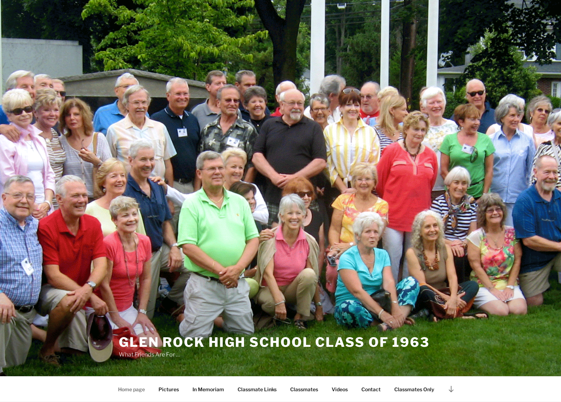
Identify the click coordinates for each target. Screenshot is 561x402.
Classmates (304, 389)
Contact (371, 389)
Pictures (168, 389)
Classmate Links (257, 389)
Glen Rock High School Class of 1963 (274, 342)
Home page (131, 389)
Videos (340, 389)
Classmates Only (414, 389)
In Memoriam (208, 389)
